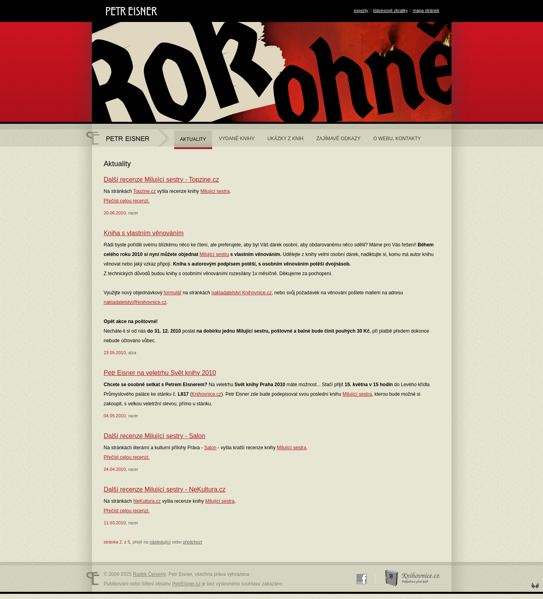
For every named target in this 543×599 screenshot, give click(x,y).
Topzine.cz (144, 191)
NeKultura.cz (147, 501)
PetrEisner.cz (186, 584)
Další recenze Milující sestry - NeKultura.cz (165, 489)
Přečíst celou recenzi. (127, 201)
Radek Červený (149, 574)
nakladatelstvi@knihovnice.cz (135, 302)
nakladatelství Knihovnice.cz (241, 293)
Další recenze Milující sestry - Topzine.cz (161, 179)
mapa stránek (426, 10)
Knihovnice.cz (206, 394)
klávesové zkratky (390, 10)
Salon (210, 447)
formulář (172, 293)
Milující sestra (214, 191)
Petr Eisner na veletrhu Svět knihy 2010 (160, 372)
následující (160, 541)
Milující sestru (214, 254)
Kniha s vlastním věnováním (144, 233)
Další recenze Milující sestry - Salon (154, 435)
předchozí (192, 541)
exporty (361, 10)
